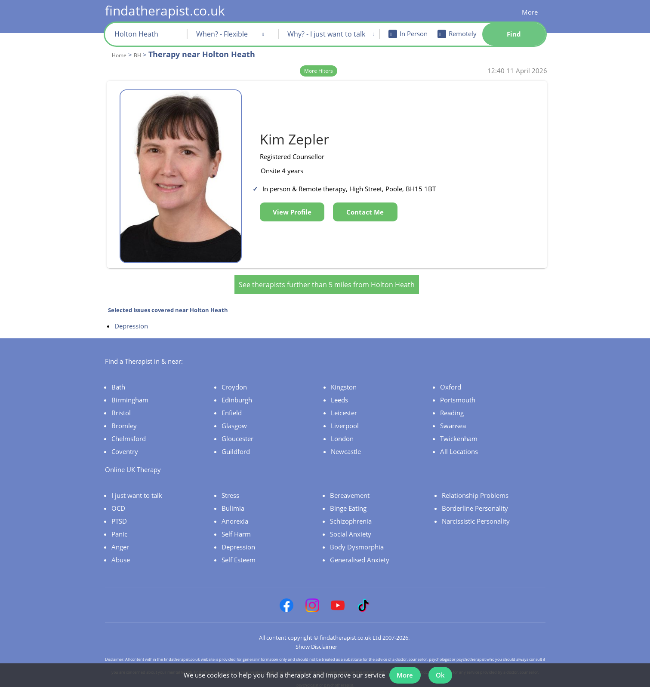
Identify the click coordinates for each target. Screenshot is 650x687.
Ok (441, 673)
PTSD (119, 516)
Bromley (124, 420)
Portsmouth (457, 394)
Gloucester (237, 433)
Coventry (124, 446)
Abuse (120, 554)
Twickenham (458, 433)
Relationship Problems (475, 490)
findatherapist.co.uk (165, 10)
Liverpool (345, 420)
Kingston (344, 381)
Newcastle (346, 446)
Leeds (339, 394)
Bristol (121, 407)
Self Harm (236, 528)
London (342, 433)
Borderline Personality (475, 503)
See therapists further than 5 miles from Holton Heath (327, 279)
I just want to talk (136, 490)
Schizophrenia (351, 516)
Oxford (450, 381)
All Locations (459, 446)
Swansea (453, 420)
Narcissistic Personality (476, 516)
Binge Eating (348, 503)
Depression (131, 320)
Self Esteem (239, 554)
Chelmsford (128, 433)
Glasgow (234, 420)
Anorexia (235, 516)
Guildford (236, 446)
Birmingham (129, 394)
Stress (230, 490)
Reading (452, 407)
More (530, 12)
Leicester (344, 407)
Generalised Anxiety (359, 554)
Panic (119, 528)
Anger (120, 541)
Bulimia (233, 503)
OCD (118, 503)
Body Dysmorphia (357, 541)
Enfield (232, 407)
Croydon (234, 381)
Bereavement (350, 490)
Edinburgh (237, 394)
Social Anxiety (350, 528)
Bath (118, 381)
